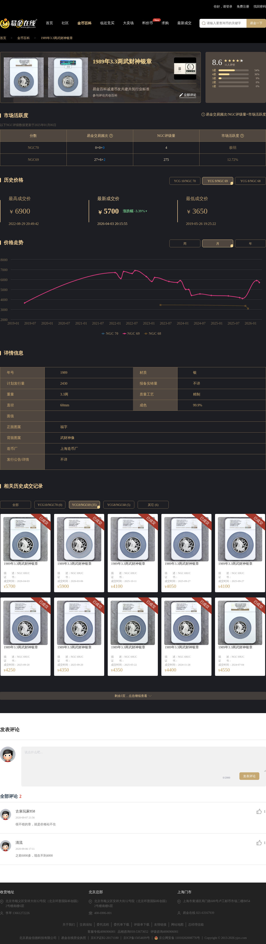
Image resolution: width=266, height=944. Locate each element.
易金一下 (256, 23)
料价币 (147, 23)
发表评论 (249, 776)
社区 (65, 23)
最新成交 (184, 23)
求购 (165, 23)
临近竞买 (107, 23)
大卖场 (128, 23)
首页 (49, 23)
